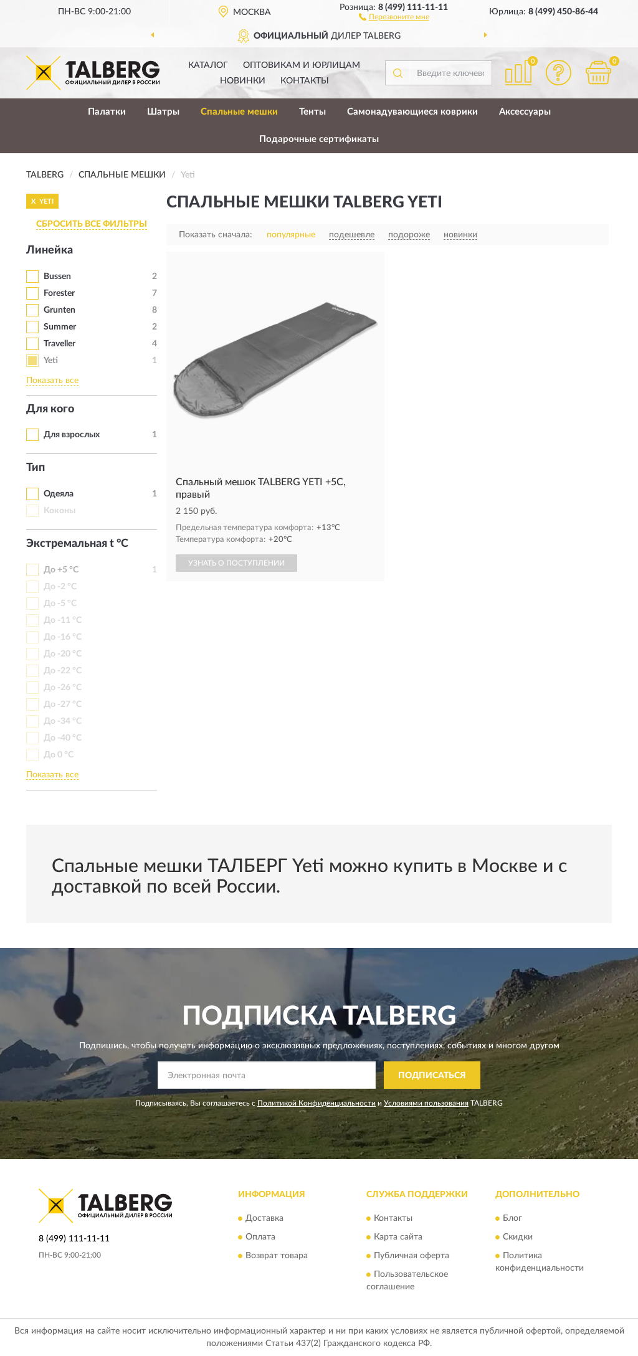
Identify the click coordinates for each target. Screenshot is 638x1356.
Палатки (107, 111)
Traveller (59, 343)
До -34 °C (63, 721)
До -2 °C (60, 586)
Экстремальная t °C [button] (77, 543)
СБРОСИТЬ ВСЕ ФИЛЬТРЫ (91, 224)
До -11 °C (63, 620)
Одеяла (59, 494)
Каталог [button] (208, 65)
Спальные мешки (239, 111)
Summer (60, 327)
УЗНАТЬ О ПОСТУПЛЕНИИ (236, 563)
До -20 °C (63, 654)
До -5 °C (60, 603)
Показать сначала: (215, 234)
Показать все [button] (52, 380)
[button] (394, 16)
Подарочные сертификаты (319, 139)
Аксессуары (525, 111)
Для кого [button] (50, 409)
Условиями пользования (426, 1103)
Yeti (51, 360)
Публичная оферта (411, 1255)
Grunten (59, 310)
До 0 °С (59, 755)
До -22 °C (63, 670)
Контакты (304, 81)
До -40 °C (63, 738)
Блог (512, 1218)
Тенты (312, 111)
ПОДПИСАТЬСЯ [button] (432, 1075)
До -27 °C (63, 704)
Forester (59, 293)
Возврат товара (276, 1255)
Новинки (242, 81)
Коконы (59, 510)
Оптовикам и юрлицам (301, 65)
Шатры (163, 111)
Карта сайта (398, 1237)
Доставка (264, 1218)
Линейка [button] (49, 250)
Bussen (57, 276)
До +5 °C (61, 570)
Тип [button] (35, 467)
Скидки (518, 1237)
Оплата (260, 1237)
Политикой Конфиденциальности (316, 1103)
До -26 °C (63, 687)
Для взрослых (72, 434)
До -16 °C (63, 637)
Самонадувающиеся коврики (412, 111)
